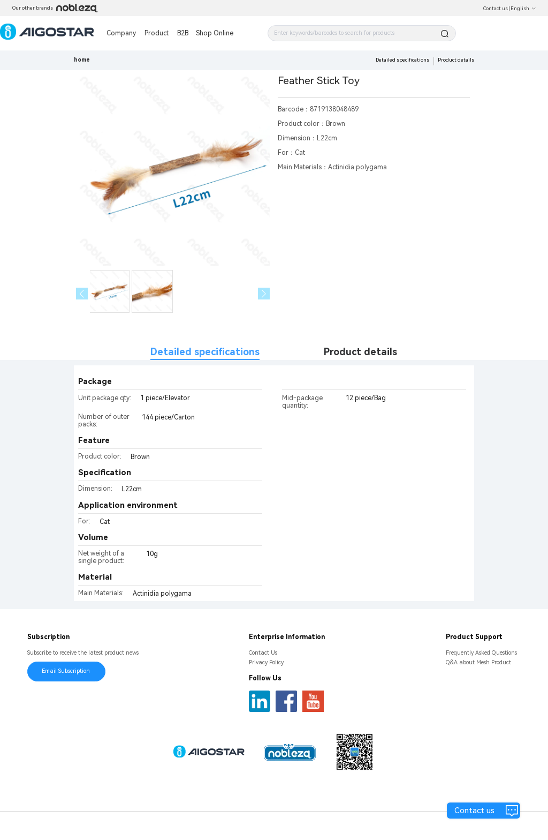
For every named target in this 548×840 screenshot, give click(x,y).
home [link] (82, 59)
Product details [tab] (360, 351)
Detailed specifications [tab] (205, 351)
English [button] (523, 8)
